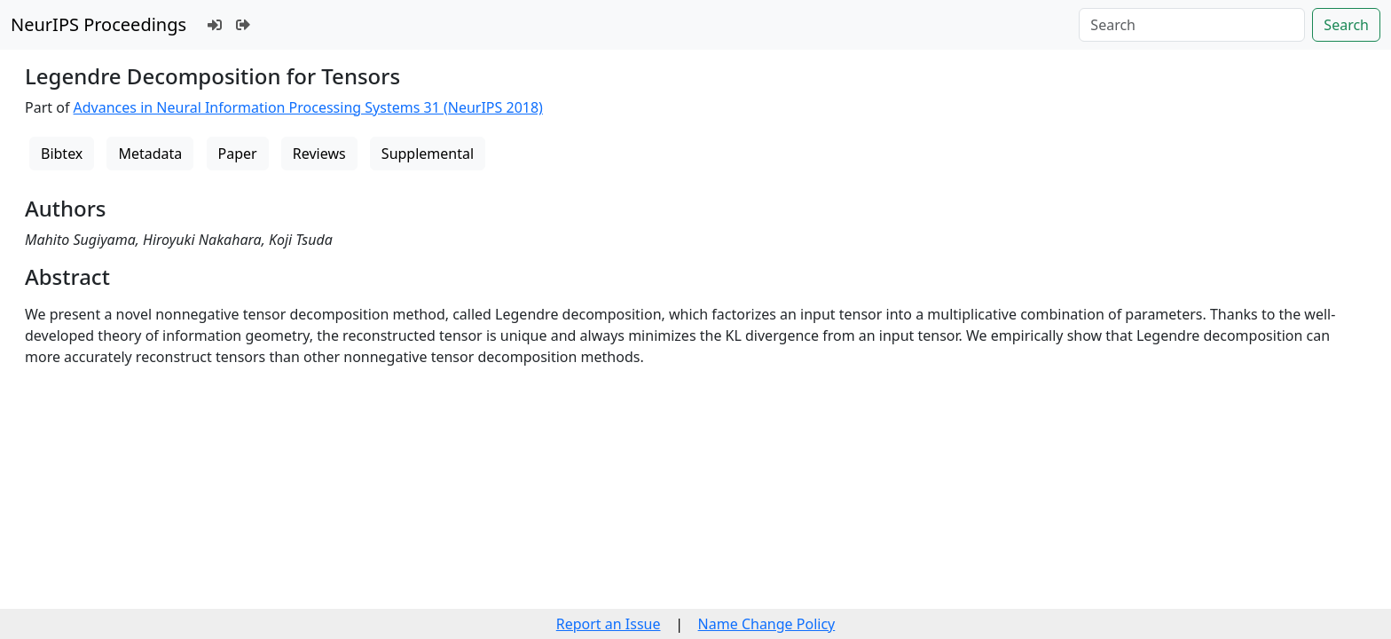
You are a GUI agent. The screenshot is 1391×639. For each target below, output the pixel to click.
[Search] (1192, 25)
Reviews (319, 153)
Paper (237, 153)
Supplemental (427, 153)
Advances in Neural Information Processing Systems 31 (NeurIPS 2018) (308, 107)
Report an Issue (608, 624)
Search (1346, 25)
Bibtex (62, 153)
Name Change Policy (767, 624)
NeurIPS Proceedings (98, 24)
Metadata (150, 153)
